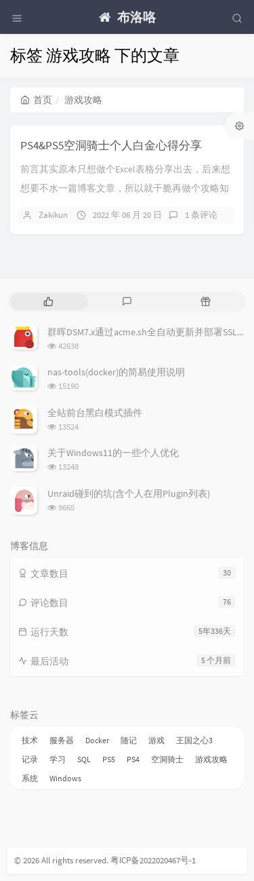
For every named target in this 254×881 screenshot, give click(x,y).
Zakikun (53, 215)
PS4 (133, 759)
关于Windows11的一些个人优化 (113, 453)
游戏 (156, 740)
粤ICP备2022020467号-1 (153, 860)
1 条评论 (201, 215)
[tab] (48, 302)
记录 (30, 759)
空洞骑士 (167, 759)
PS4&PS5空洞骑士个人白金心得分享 (111, 145)
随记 (129, 740)
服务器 (61, 740)
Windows (65, 778)
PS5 (108, 759)
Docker (97, 740)
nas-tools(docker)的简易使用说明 (116, 372)
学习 (57, 759)
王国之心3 (194, 740)
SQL (84, 759)
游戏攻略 (211, 759)
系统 (30, 778)
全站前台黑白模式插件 (94, 413)
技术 (30, 740)
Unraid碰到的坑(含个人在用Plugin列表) (128, 493)
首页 (36, 100)
